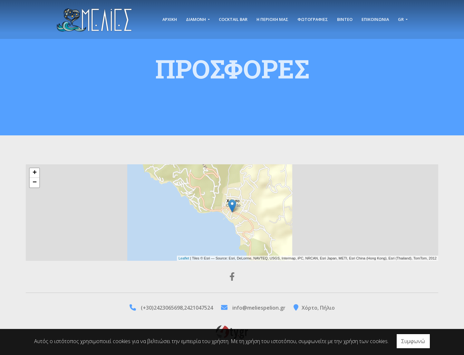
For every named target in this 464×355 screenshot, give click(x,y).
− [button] (35, 182)
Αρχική (169, 20)
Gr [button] (401, 20)
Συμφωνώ (413, 341)
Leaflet (184, 258)
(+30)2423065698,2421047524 (177, 307)
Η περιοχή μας (272, 20)
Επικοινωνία (375, 20)
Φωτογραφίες (312, 20)
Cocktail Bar (233, 20)
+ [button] (35, 173)
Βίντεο (345, 20)
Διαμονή (196, 20)
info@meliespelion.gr (258, 307)
